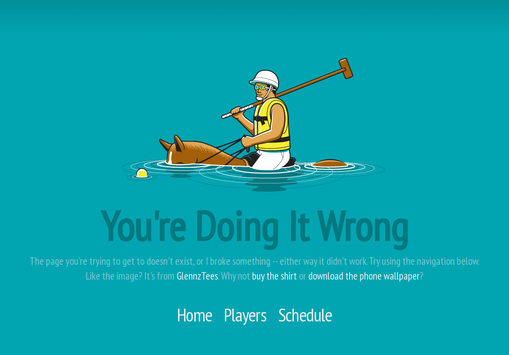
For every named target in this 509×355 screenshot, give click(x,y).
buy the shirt (274, 276)
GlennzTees (197, 276)
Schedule (305, 314)
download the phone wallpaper (364, 276)
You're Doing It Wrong (254, 225)
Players (245, 314)
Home (194, 314)
